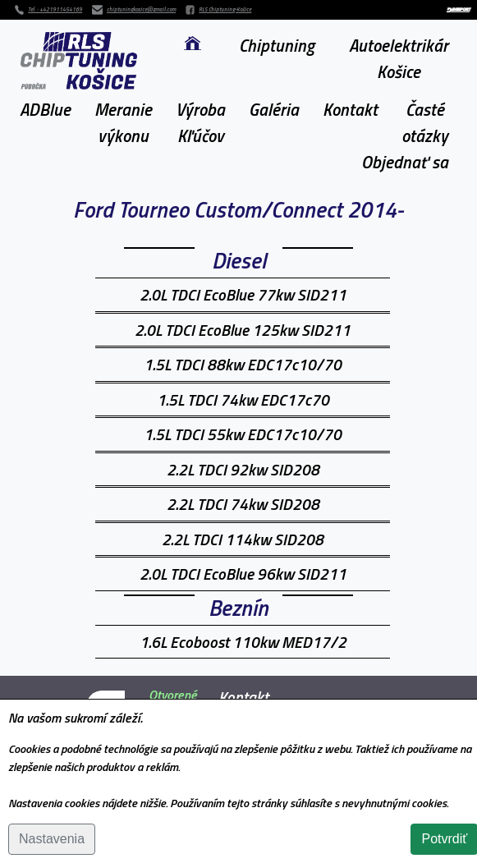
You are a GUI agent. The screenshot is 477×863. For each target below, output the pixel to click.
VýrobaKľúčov (200, 122)
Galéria (274, 109)
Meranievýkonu (123, 122)
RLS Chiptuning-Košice (225, 9)
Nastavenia (52, 839)
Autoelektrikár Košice (398, 58)
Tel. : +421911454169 (55, 9)
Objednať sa (404, 162)
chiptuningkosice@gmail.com (141, 9)
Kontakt (350, 109)
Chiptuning (276, 45)
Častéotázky (424, 122)
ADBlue (45, 109)
